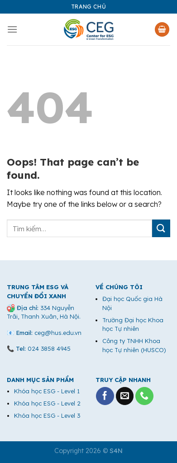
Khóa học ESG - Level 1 (47, 391)
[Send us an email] (125, 396)
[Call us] (144, 396)
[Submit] (161, 228)
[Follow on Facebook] (105, 396)
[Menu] (12, 29)
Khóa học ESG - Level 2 (47, 403)
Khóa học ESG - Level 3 (47, 415)
